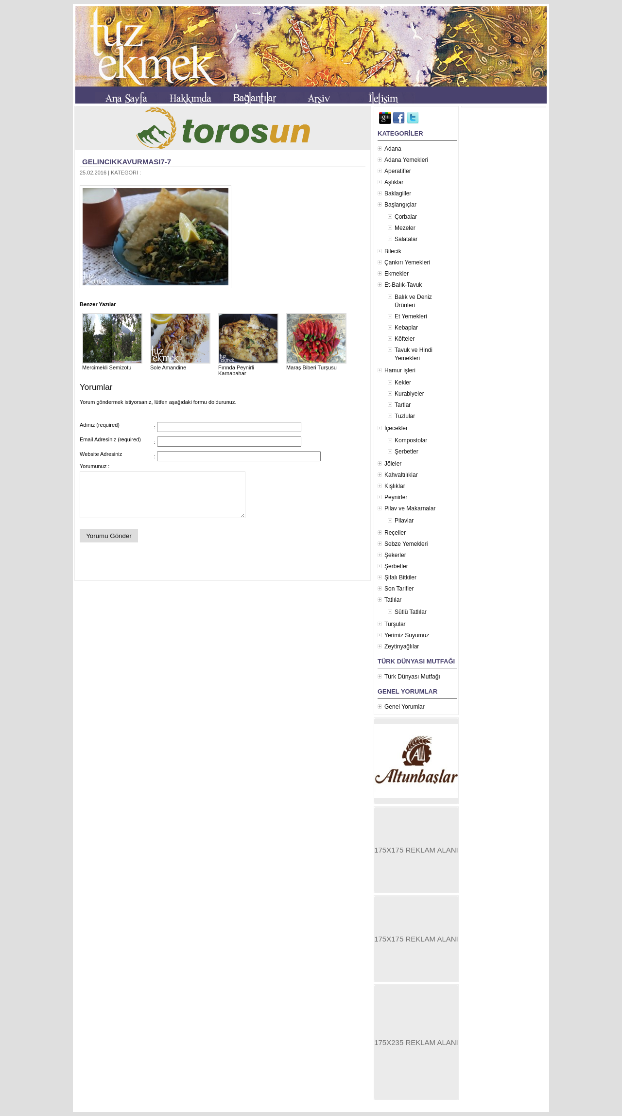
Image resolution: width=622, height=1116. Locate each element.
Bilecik (392, 251)
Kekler (403, 382)
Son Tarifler (399, 588)
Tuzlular (405, 416)
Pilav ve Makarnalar (409, 508)
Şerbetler (406, 451)
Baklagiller (397, 193)
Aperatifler (397, 171)
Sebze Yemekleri (406, 544)
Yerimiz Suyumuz (406, 635)
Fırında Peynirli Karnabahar (248, 367)
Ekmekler (396, 273)
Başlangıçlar (400, 204)
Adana (392, 148)
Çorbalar (406, 216)
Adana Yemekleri (406, 160)
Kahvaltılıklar (401, 474)
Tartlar (403, 404)
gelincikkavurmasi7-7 (126, 161)
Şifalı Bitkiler (400, 577)
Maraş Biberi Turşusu (316, 364)
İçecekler (396, 428)
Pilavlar (404, 520)
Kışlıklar (394, 486)
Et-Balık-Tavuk (403, 284)
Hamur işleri (399, 370)
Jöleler (392, 463)
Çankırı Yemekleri (407, 262)
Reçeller (395, 532)
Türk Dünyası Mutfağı (412, 676)
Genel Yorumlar (404, 706)
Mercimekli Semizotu (112, 364)
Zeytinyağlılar (401, 646)
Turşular (395, 624)
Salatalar (406, 239)
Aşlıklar (393, 182)
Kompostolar (411, 440)
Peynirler (395, 497)
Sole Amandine (180, 364)
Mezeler (405, 228)
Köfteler (405, 338)
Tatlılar (392, 599)
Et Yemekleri (411, 316)
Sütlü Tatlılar (411, 612)
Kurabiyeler (409, 393)
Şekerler (395, 555)
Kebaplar (406, 327)
